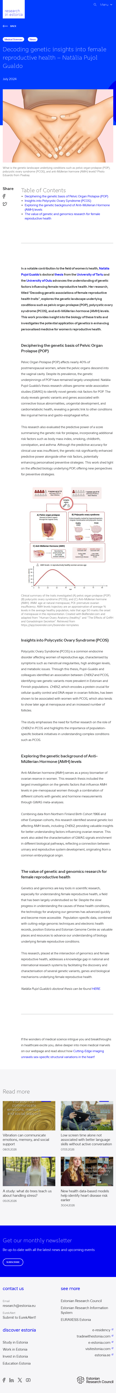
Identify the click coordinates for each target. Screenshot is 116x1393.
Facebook (4, 1380)
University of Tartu (90, 274)
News (33, 39)
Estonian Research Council (81, 1301)
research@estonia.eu (19, 1306)
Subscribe (13, 1262)
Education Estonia (17, 1363)
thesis (58, 274)
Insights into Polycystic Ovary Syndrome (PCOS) (58, 201)
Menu (104, 4)
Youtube (28, 1380)
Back (9, 26)
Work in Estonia (15, 1349)
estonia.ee (102, 1355)
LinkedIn (11, 1380)
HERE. (96, 989)
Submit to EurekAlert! (19, 1318)
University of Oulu (39, 280)
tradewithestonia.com (93, 1336)
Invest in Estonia (15, 1356)
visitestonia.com (97, 1349)
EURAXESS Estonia (76, 1320)
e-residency (101, 1330)
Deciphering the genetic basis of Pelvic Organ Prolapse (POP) (66, 196)
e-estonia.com (99, 1343)
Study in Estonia (15, 1342)
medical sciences (13, 39)
